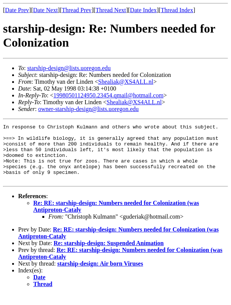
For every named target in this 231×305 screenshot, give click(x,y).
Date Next (45, 10)
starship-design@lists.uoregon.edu (69, 68)
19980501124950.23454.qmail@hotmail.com (108, 95)
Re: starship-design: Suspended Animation (109, 254)
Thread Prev (76, 10)
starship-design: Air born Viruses (100, 275)
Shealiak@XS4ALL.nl (125, 81)
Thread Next (111, 10)
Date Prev (17, 10)
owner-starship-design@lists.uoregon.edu (88, 109)
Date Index (143, 10)
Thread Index (177, 10)
